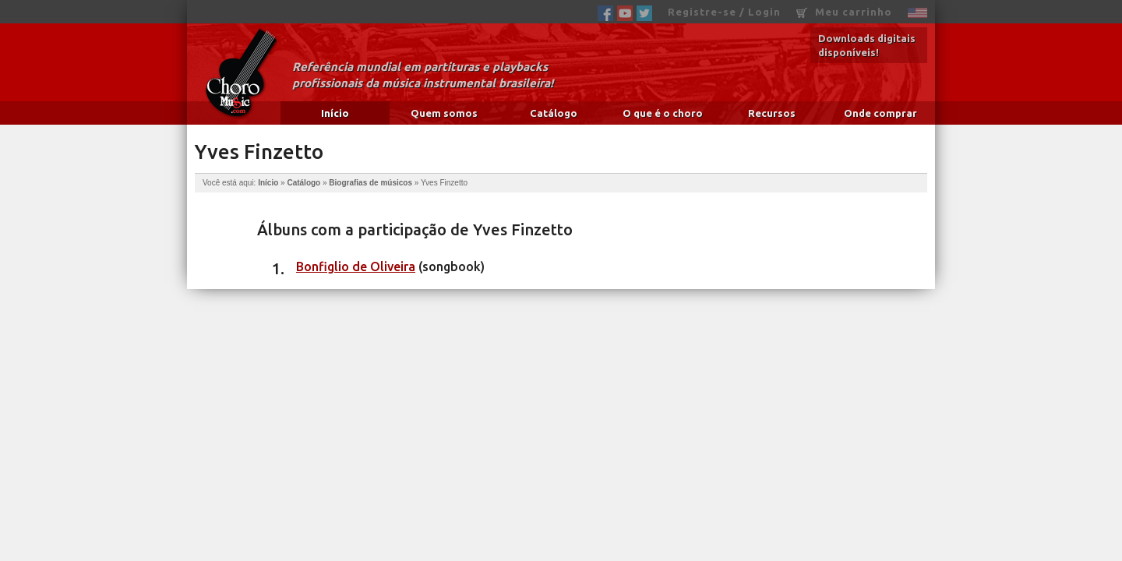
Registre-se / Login (724, 11)
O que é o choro (663, 113)
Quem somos (444, 113)
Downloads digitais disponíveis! (867, 45)
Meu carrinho (844, 12)
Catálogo (553, 113)
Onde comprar (880, 113)
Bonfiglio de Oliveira (355, 266)
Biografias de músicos (370, 182)
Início (335, 113)
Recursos (772, 113)
